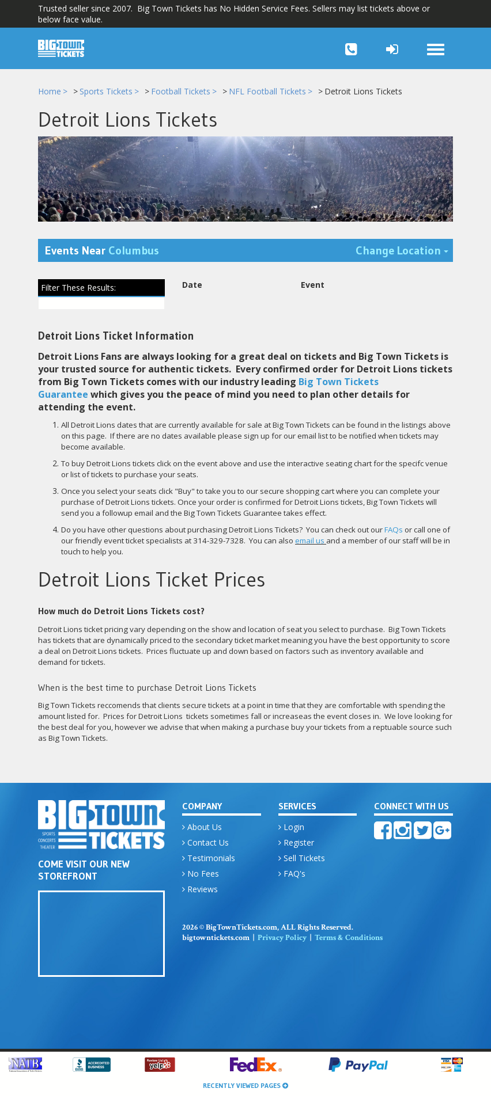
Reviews (200, 890)
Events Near (102, 252)
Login (291, 828)
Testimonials (208, 859)
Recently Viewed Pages (245, 1085)
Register (296, 844)
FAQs (393, 531)
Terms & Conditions (349, 939)
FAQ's (291, 875)
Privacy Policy (282, 939)
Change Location (404, 251)
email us (309, 542)
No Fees (200, 875)
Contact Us (205, 844)
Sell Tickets (301, 859)
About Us (202, 828)
